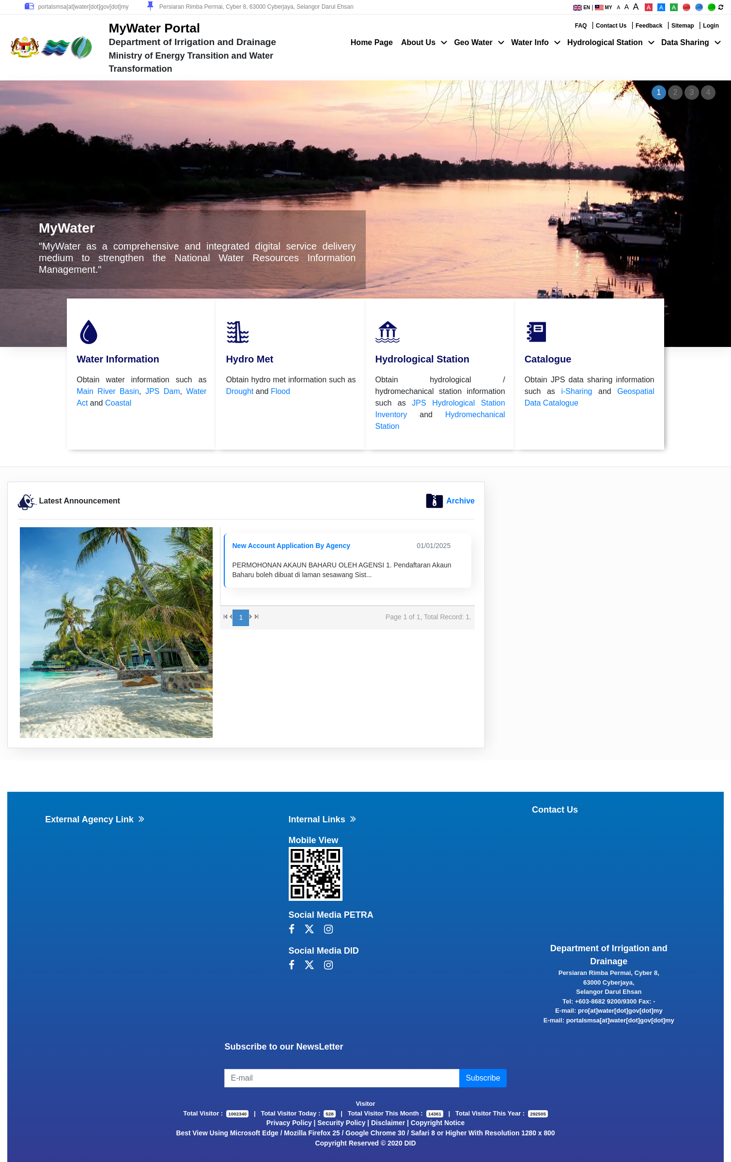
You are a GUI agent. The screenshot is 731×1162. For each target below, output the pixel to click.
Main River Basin (108, 391)
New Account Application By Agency (291, 546)
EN (581, 7)
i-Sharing (576, 391)
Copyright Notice (438, 1123)
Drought (239, 391)
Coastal (118, 403)
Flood (280, 391)
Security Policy (341, 1123)
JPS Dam (162, 391)
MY (603, 7)
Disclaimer (388, 1123)
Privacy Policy (289, 1123)
